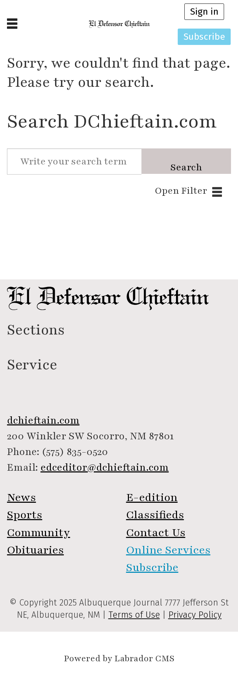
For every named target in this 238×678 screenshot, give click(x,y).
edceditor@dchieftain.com (104, 467)
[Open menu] (12, 24)
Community (38, 532)
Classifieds (155, 514)
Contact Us (155, 532)
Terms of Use (134, 615)
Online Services (168, 549)
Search (186, 167)
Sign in (204, 11)
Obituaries (35, 549)
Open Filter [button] (181, 190)
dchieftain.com (43, 420)
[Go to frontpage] (119, 24)
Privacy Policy (195, 615)
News (21, 497)
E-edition (152, 497)
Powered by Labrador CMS (119, 658)
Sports (24, 514)
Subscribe (204, 36)
